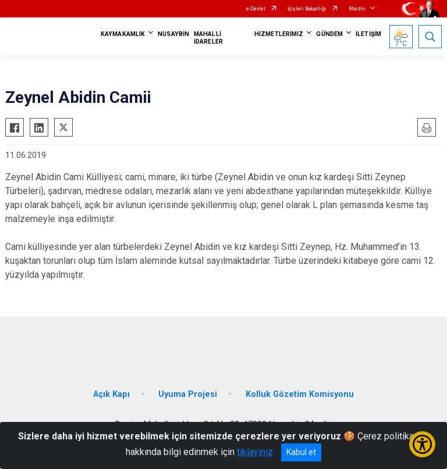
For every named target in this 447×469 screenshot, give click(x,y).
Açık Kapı (111, 394)
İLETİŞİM (368, 34)
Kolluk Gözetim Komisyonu (300, 394)
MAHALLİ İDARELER (208, 37)
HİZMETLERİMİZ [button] (278, 34)
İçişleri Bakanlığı (307, 9)
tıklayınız (255, 451)
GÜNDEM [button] (329, 34)
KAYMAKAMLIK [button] (123, 34)
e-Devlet (255, 9)
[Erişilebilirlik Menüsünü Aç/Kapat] (422, 444)
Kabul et (301, 452)
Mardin (357, 9)
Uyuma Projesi (187, 394)
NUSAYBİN (173, 34)
